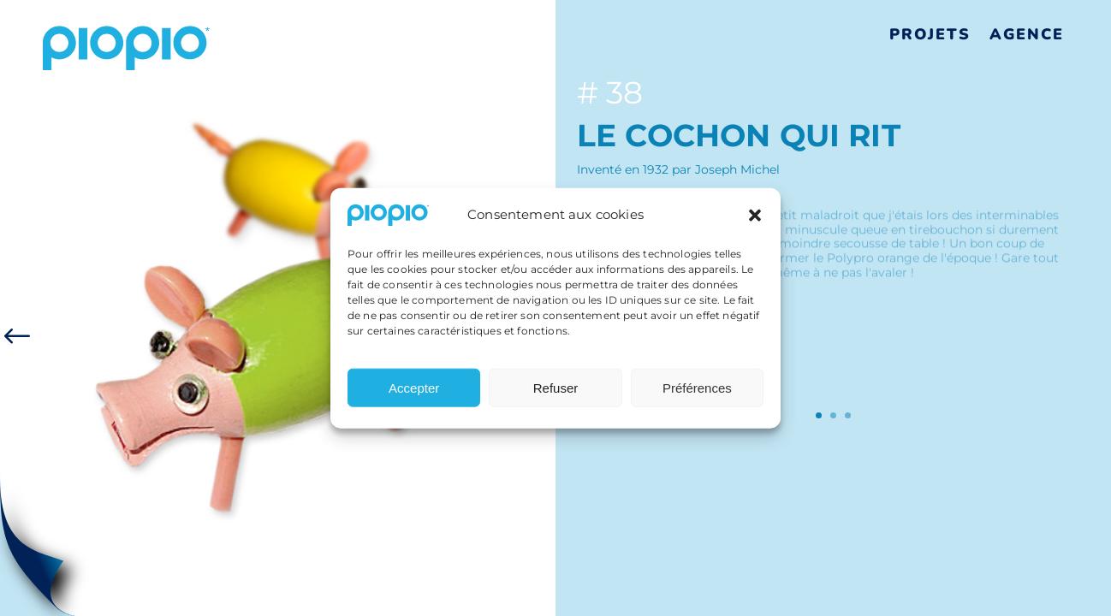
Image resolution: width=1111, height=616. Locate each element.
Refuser (556, 393)
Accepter (414, 393)
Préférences (697, 393)
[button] (754, 220)
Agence (1026, 34)
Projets (930, 34)
